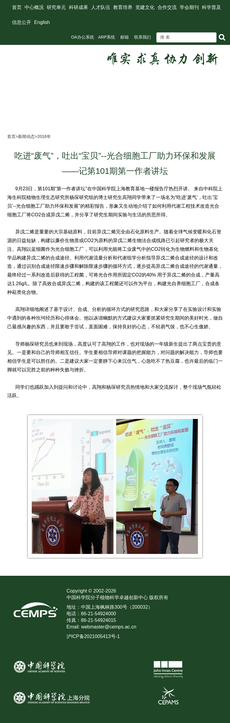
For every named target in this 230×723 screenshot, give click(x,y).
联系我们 (142, 37)
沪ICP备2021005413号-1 (93, 636)
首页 (17, 7)
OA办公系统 (82, 37)
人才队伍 (100, 7)
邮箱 (124, 37)
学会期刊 (189, 7)
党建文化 (145, 7)
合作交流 (167, 7)
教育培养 (122, 7)
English (42, 22)
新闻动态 (26, 136)
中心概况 (34, 7)
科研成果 (78, 7)
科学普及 (211, 7)
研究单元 (56, 7)
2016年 (44, 136)
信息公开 (21, 22)
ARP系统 (106, 37)
